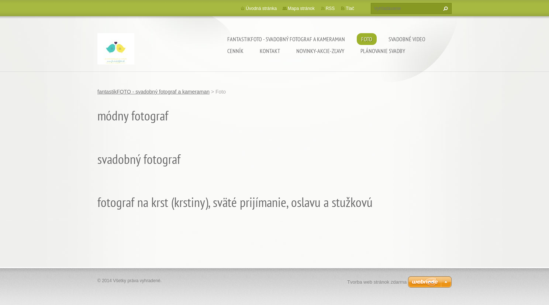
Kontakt (270, 51)
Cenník (235, 51)
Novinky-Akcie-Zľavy (320, 51)
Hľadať (444, 8)
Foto (366, 39)
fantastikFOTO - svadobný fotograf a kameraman (286, 39)
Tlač (350, 8)
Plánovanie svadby (382, 51)
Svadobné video (407, 39)
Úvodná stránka (261, 8)
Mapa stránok (301, 8)
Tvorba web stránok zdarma (377, 282)
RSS (330, 8)
